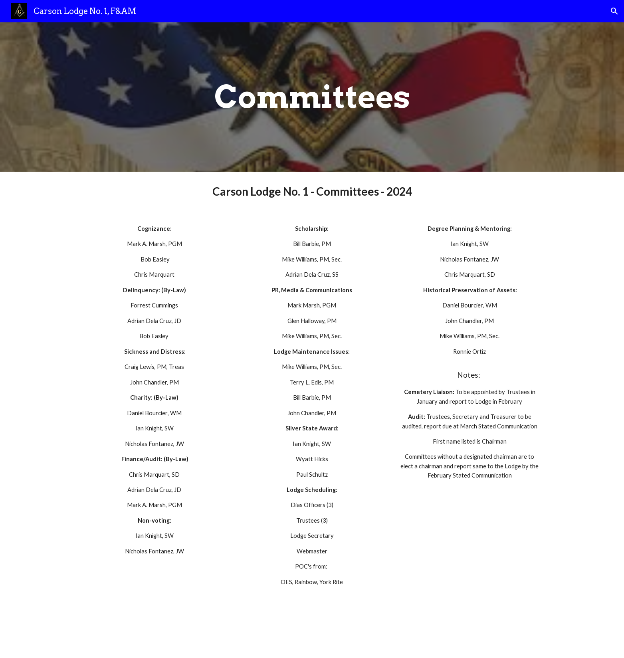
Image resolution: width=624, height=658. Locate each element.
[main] (311, 97)
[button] (614, 11)
